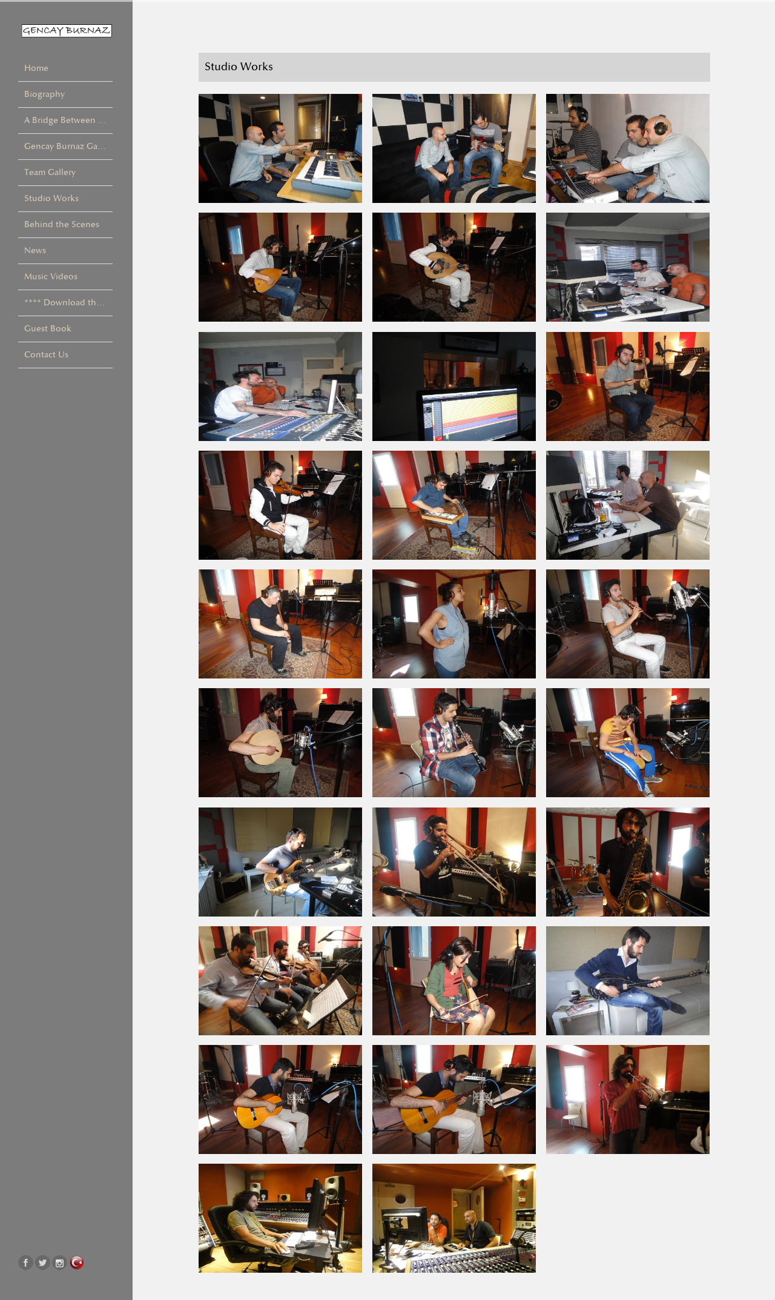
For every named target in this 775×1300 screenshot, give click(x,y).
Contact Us (46, 355)
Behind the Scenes (61, 224)
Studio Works (51, 198)
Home (36, 68)
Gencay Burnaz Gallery (68, 146)
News (35, 250)
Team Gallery (50, 172)
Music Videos (51, 276)
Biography (44, 94)
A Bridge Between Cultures (68, 120)
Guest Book (47, 328)
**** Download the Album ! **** (68, 302)
